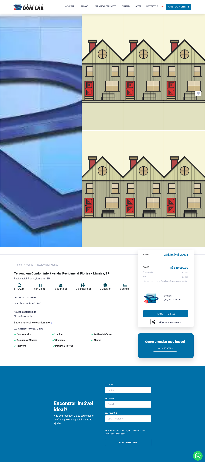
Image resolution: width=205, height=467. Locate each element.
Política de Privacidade (115, 434)
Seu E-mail (109, 399)
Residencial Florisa (47, 264)
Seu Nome (109, 384)
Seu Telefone (111, 413)
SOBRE (138, 6)
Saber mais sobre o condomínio (33, 322)
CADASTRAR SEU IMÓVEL (106, 6)
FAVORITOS (154, 6)
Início (19, 264)
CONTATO (126, 6)
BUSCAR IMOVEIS (128, 442)
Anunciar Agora (165, 348)
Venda (29, 264)
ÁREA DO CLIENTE (178, 6)
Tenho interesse (165, 313)
